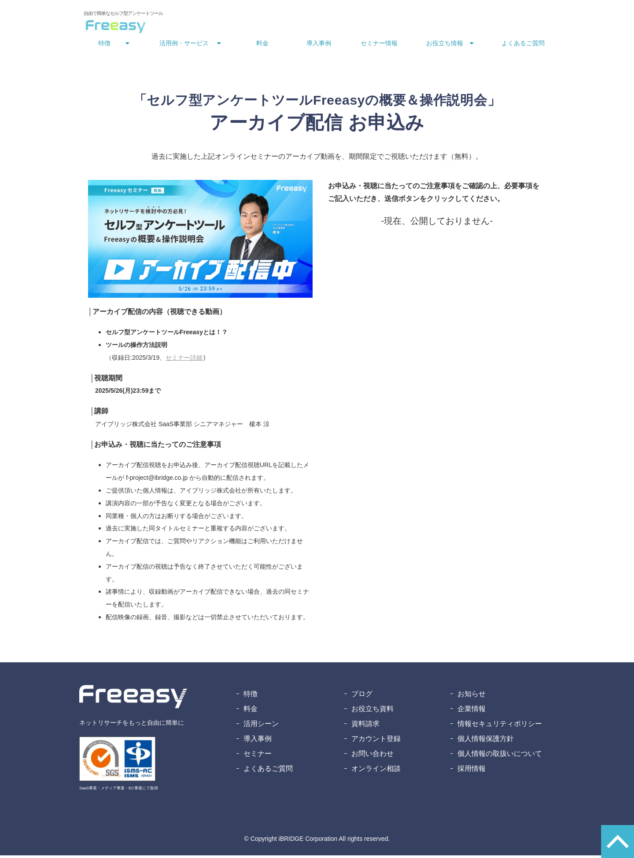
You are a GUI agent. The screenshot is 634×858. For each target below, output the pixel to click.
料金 (262, 45)
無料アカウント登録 (515, 16)
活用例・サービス (184, 45)
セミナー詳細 (184, 360)
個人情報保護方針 (485, 741)
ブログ (361, 696)
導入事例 (318, 45)
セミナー (257, 756)
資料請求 (365, 726)
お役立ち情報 (444, 45)
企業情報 (471, 711)
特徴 (104, 45)
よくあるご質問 (523, 45)
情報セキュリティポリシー (499, 726)
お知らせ (471, 696)
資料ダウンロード (444, 16)
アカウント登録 (376, 741)
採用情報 (471, 771)
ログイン (347, 16)
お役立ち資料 (372, 711)
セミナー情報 (379, 45)
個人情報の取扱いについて (499, 756)
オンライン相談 (376, 771)
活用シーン (261, 726)
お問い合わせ (387, 16)
